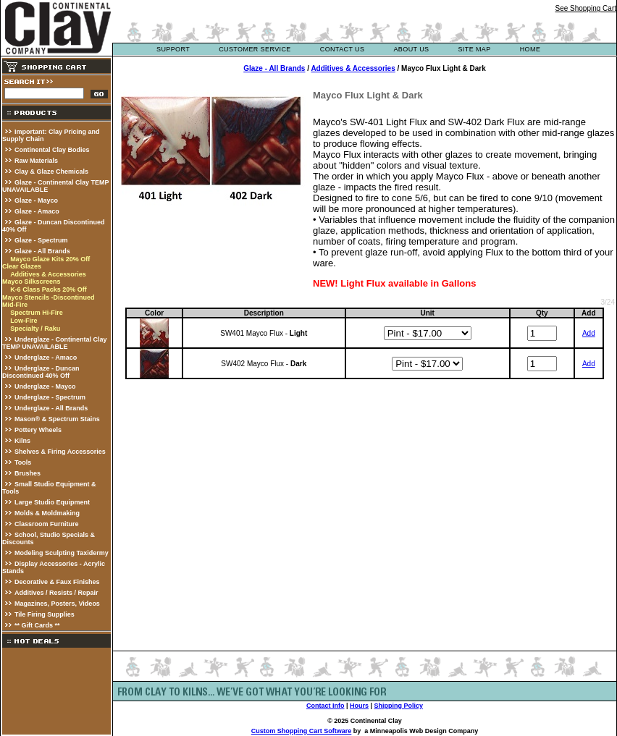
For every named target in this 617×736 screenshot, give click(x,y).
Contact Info (325, 705)
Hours (359, 705)
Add (588, 333)
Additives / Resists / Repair (56, 592)
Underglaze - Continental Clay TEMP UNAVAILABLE (54, 343)
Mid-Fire (15, 304)
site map (474, 49)
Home (530, 49)
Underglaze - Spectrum (49, 397)
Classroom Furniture (46, 524)
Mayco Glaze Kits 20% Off (50, 259)
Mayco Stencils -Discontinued (48, 297)
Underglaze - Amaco (45, 357)
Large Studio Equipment (52, 502)
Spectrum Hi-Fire (36, 312)
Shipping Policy (399, 705)
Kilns (22, 440)
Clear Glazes (21, 266)
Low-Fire (24, 320)
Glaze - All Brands (42, 251)
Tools (22, 462)
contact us (342, 49)
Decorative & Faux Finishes (57, 581)
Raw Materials (36, 160)
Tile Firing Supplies (44, 614)
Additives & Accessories (48, 274)
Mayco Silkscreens (31, 281)
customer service (255, 49)
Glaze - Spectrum (41, 240)
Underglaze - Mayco (45, 386)
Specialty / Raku (35, 328)
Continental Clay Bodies (52, 149)
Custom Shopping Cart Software (301, 731)
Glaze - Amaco (36, 211)
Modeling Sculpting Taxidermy (61, 553)
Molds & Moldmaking (47, 513)
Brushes (27, 473)
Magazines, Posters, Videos (57, 603)
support (173, 49)
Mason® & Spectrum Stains (57, 419)
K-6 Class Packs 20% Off (48, 289)
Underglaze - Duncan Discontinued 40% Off (41, 372)
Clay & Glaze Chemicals (51, 171)
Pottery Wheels (38, 429)
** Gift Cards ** (37, 625)
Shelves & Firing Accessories (60, 451)
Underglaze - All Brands (51, 408)
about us (411, 49)
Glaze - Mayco (36, 200)
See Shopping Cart (585, 8)
